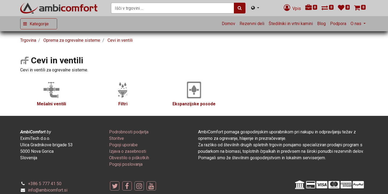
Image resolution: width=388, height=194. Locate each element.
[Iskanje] (239, 8)
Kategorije (39, 23)
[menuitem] (228, 23)
